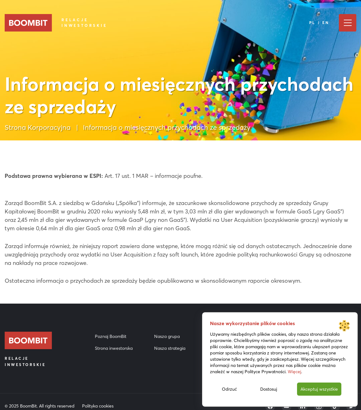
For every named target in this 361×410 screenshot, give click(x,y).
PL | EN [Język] (319, 22)
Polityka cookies (98, 406)
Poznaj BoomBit (110, 336)
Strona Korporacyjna (38, 127)
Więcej (294, 371)
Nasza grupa (167, 336)
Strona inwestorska (114, 348)
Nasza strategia (169, 348)
